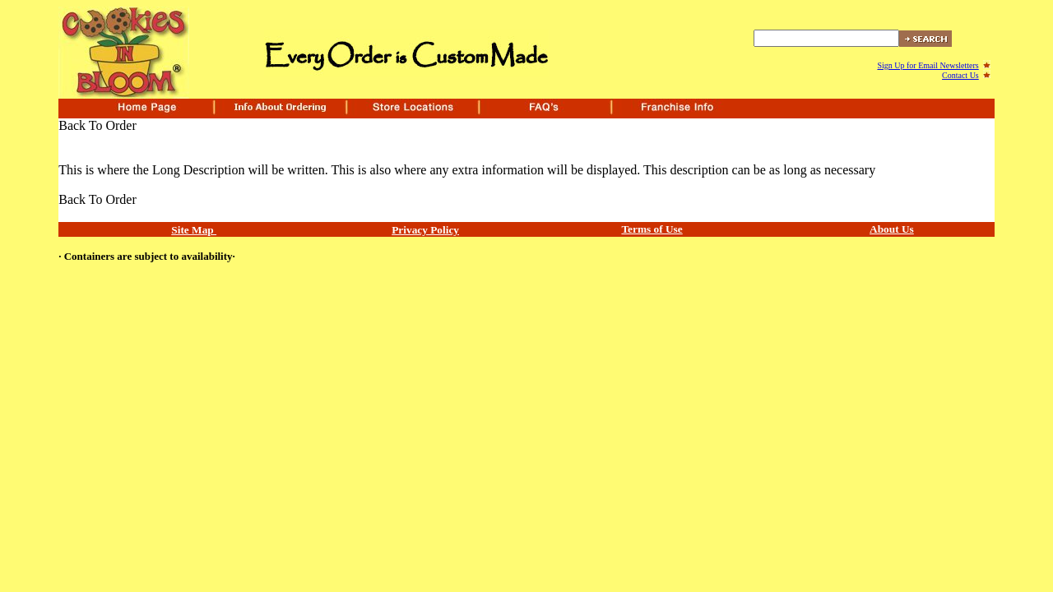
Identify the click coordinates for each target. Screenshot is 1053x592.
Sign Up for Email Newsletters (927, 65)
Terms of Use (651, 229)
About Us (892, 229)
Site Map (193, 230)
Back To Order (97, 125)
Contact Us (960, 75)
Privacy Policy (425, 230)
